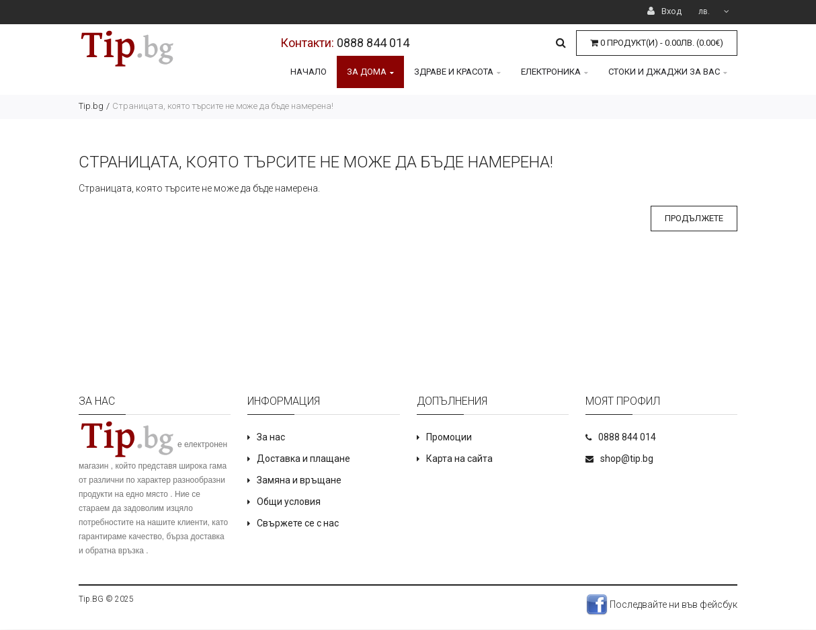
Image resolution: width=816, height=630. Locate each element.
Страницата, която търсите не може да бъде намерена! (222, 106)
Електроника (554, 72)
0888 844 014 (373, 43)
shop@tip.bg (626, 458)
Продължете (694, 218)
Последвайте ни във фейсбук (661, 604)
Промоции (449, 437)
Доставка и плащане (303, 458)
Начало (308, 72)
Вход (664, 11)
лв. (713, 11)
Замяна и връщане (299, 480)
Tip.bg (91, 106)
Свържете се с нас (298, 523)
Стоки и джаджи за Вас (667, 72)
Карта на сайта (459, 458)
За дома (370, 72)
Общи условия (289, 501)
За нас (271, 437)
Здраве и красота (457, 72)
